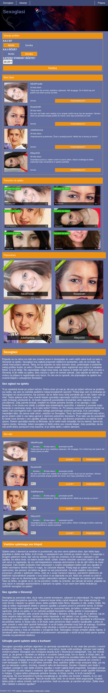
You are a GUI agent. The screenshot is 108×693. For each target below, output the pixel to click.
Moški (11, 45)
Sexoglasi (8, 3)
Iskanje (23, 3)
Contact (47, 691)
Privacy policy (39, 691)
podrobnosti (78, 101)
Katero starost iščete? (19, 58)
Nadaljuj (52, 68)
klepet (70, 459)
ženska (29, 45)
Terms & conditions (28, 691)
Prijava (101, 3)
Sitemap (18, 691)
